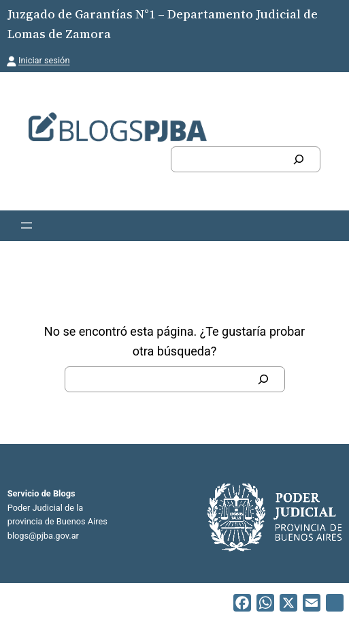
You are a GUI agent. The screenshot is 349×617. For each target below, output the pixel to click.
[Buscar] (298, 159)
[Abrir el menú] (26, 225)
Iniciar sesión (43, 60)
